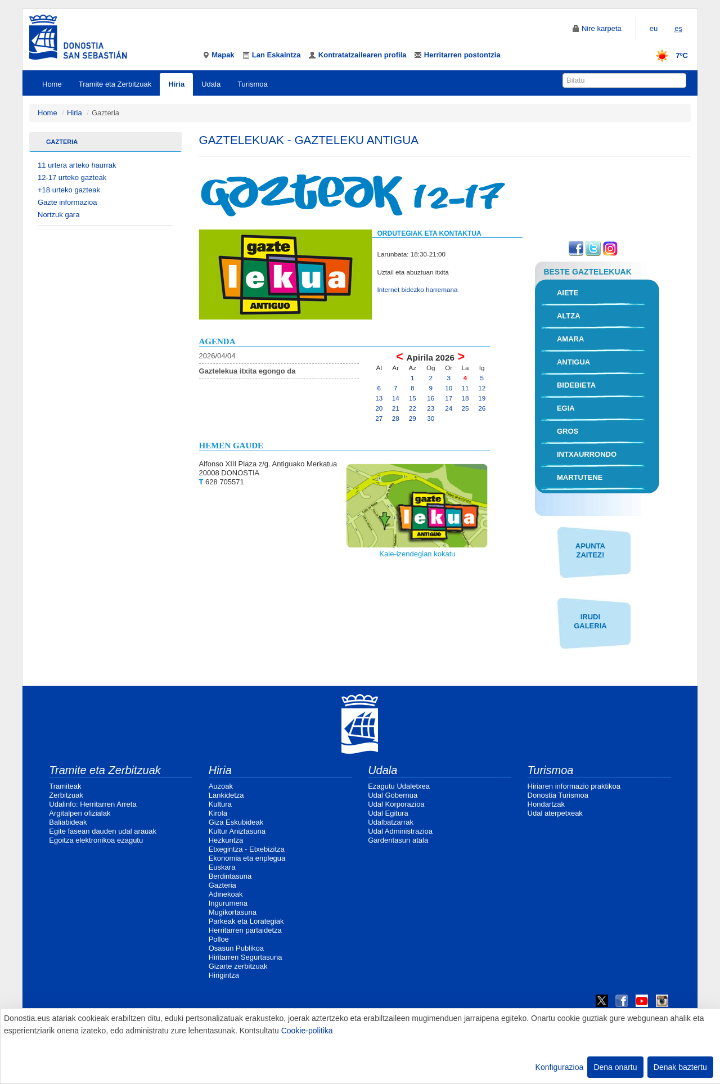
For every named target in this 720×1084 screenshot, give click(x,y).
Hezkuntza (226, 840)
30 (430, 418)
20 (378, 408)
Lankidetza (226, 795)
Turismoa (252, 84)
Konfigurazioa (560, 1067)
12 (481, 388)
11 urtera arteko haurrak (77, 165)
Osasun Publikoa (236, 948)
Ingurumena (228, 903)
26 (481, 408)
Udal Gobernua (392, 795)
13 (378, 398)
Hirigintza (224, 975)
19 (481, 398)
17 (448, 398)
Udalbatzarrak (390, 822)
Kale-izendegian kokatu (417, 554)
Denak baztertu (680, 1067)
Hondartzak (546, 804)
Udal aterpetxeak (555, 813)
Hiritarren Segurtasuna (245, 957)
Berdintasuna (230, 876)
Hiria (176, 84)
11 (465, 388)
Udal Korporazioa (396, 804)
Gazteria (62, 141)
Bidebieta (576, 385)
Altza (568, 316)
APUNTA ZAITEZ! (590, 550)
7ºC (668, 55)
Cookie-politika (307, 1030)
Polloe (219, 939)
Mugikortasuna (232, 912)
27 (378, 418)
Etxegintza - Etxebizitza (247, 849)
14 (395, 398)
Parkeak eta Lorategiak (246, 921)
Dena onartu (615, 1067)
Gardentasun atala (398, 840)
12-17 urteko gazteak (72, 177)
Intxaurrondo (586, 454)
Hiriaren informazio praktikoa (574, 786)
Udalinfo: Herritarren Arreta (92, 804)
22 (412, 408)
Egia (566, 408)
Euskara (222, 867)
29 (412, 418)
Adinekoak (226, 894)
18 (465, 398)
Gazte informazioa (67, 202)
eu (654, 28)
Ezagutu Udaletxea (399, 786)
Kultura (220, 804)
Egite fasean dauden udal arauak (102, 831)
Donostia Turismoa (558, 795)
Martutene (580, 477)
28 (395, 418)
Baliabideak (68, 822)
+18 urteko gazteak (69, 190)
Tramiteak (65, 786)
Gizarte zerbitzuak (238, 966)
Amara (570, 339)
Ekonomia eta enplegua (247, 858)
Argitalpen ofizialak (79, 813)
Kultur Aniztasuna (237, 831)
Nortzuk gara (58, 214)
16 (430, 398)
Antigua (573, 362)
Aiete (567, 293)
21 (395, 408)
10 (448, 388)
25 (465, 408)
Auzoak (221, 786)
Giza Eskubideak (236, 822)
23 (430, 408)
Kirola (218, 813)
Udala (210, 84)
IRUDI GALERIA (590, 621)
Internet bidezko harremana (417, 289)
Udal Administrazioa (400, 831)
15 (412, 398)
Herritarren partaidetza (245, 930)
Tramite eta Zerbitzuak (115, 84)
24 (448, 408)
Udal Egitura (388, 813)
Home (52, 84)
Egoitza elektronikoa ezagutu (96, 840)
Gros (567, 431)
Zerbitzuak (66, 795)
